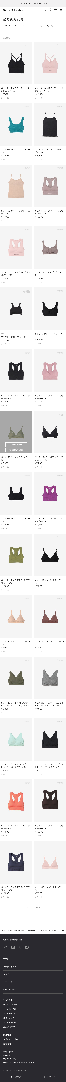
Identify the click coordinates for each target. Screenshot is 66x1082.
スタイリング (8, 1018)
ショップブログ (9, 1022)
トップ (4, 931)
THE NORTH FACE (13, 26)
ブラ (47, 26)
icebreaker (33, 26)
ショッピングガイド (11, 1009)
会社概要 (8, 1044)
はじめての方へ (10, 1004)
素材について (9, 1027)
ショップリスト (9, 1013)
